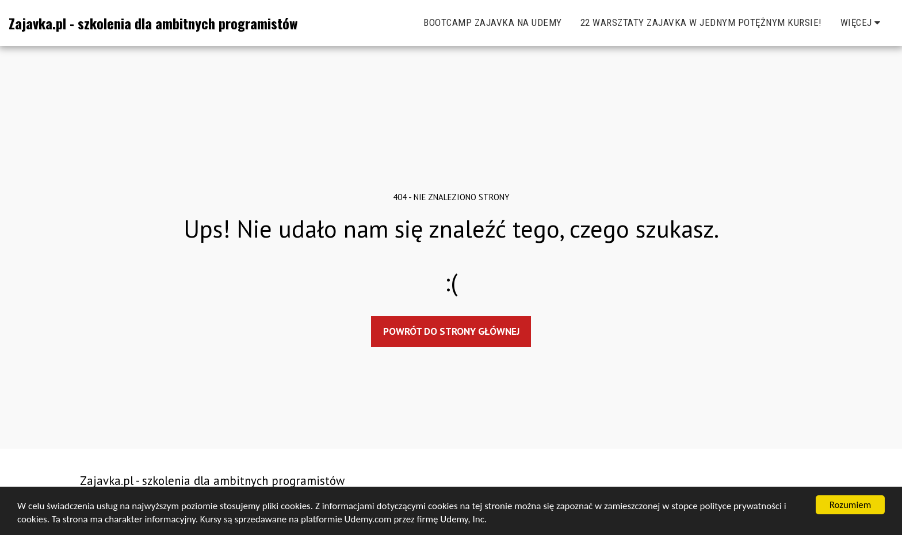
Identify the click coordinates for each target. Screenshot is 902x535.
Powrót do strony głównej (451, 331)
